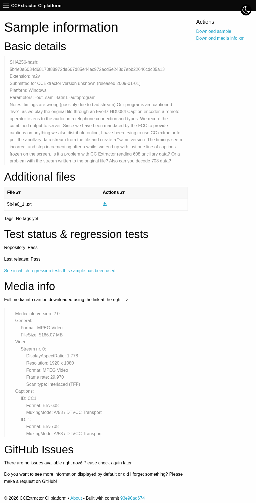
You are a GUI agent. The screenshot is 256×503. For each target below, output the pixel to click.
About (76, 498)
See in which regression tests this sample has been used (59, 270)
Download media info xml (221, 38)
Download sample (213, 31)
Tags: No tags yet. (21, 218)
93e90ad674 (132, 498)
